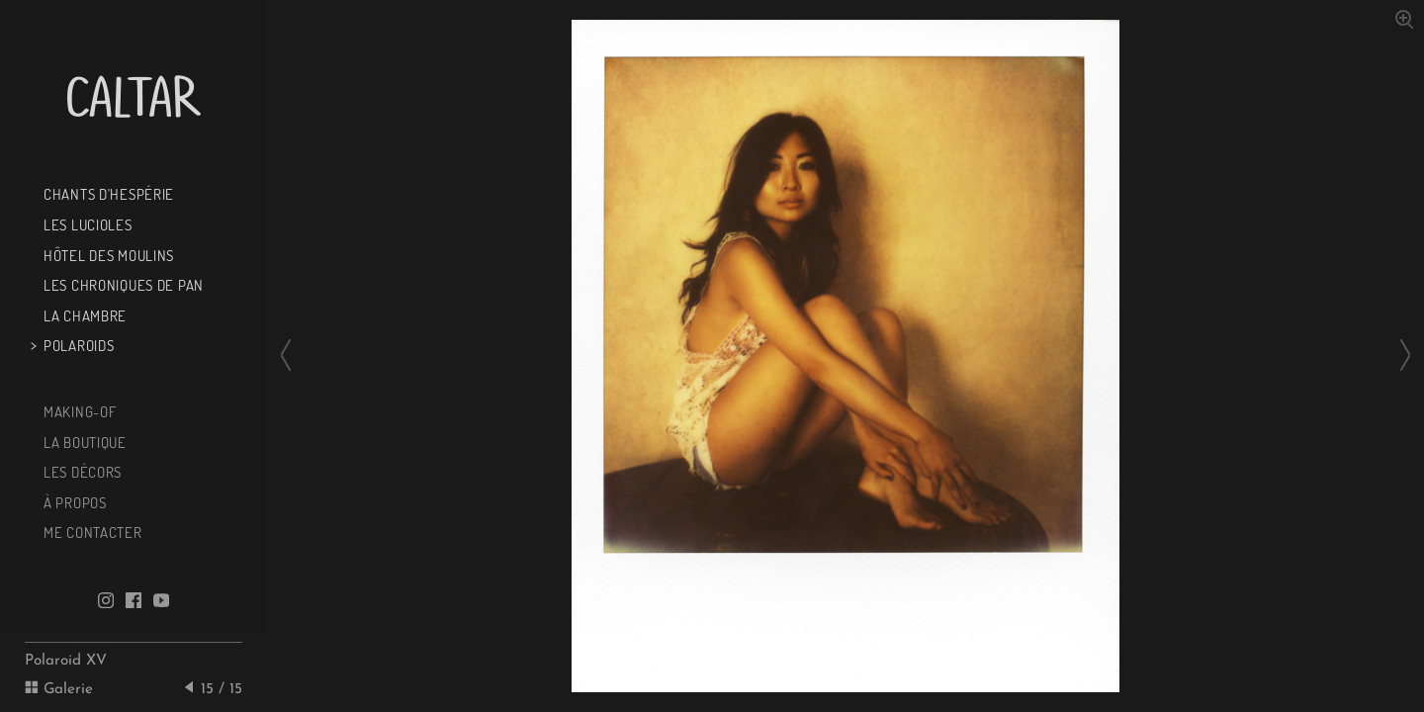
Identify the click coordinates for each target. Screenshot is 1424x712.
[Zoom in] (1403, 18)
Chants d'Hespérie (107, 194)
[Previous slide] (292, 356)
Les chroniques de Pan (122, 285)
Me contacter (90, 532)
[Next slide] (1399, 356)
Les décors (81, 472)
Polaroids (77, 345)
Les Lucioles (86, 224)
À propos (73, 502)
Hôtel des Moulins (107, 255)
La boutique (83, 442)
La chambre (83, 315)
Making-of (78, 411)
